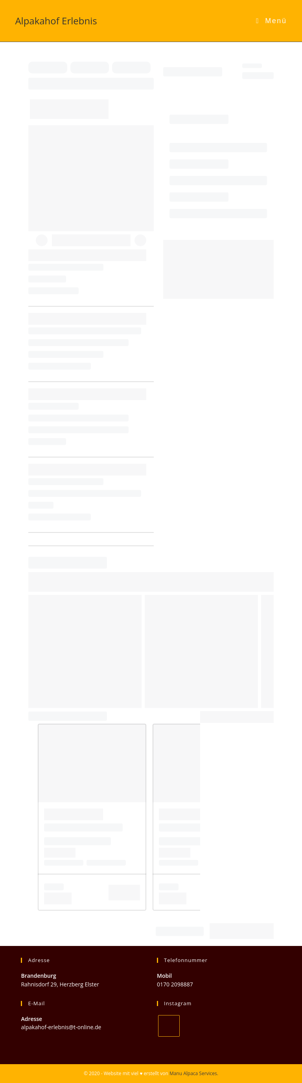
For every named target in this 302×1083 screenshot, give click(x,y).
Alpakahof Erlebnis (56, 20)
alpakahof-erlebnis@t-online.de (61, 1027)
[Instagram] (169, 1026)
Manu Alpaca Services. (193, 1073)
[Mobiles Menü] (271, 21)
